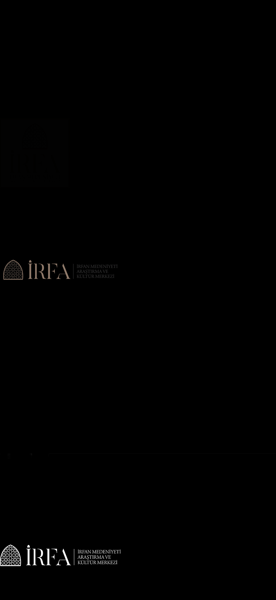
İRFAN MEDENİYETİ (18, 45)
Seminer (7, 164)
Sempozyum (11, 51)
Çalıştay (7, 56)
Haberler (8, 35)
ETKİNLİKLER (12, 180)
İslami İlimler (12, 148)
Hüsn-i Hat (10, 131)
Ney (3, 121)
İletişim (7, 185)
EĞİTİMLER (10, 142)
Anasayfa (8, 13)
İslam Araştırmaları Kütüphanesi (29, 67)
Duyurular (9, 40)
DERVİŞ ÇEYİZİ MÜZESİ (21, 174)
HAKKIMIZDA (12, 19)
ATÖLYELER (10, 99)
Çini (3, 137)
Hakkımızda (11, 24)
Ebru (4, 110)
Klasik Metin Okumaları (21, 62)
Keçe (4, 115)
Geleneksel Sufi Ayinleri (21, 83)
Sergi (4, 94)
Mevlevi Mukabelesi (18, 78)
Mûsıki (6, 158)
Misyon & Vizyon (15, 29)
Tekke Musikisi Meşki (19, 88)
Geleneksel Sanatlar (18, 153)
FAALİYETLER (12, 72)
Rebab (6, 126)
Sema (5, 169)
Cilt (3, 105)
